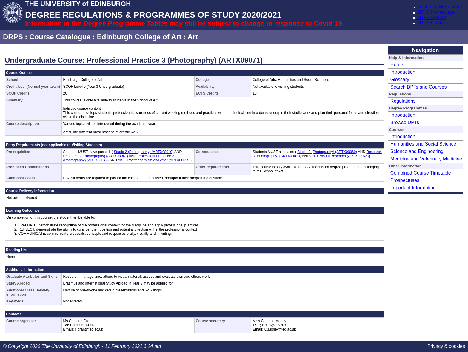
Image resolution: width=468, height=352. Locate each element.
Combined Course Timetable (420, 172)
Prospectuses (404, 180)
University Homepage (439, 6)
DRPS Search (431, 17)
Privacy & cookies (446, 346)
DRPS (13, 37)
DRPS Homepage (435, 12)
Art (192, 37)
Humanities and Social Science (423, 143)
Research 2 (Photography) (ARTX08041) (95, 156)
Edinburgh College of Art (139, 37)
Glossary (399, 79)
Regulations (403, 101)
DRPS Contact (431, 22)
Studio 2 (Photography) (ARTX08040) (143, 152)
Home (396, 64)
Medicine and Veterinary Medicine (426, 158)
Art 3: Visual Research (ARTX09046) (339, 156)
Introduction (402, 72)
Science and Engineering (417, 151)
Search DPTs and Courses (418, 86)
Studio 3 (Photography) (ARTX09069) (327, 152)
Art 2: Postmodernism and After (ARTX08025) (154, 160)
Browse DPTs (404, 122)
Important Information (413, 187)
